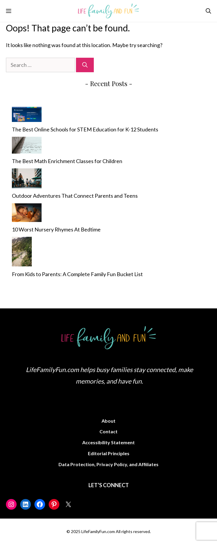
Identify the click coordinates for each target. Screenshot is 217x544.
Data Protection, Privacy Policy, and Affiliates (108, 464)
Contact (108, 431)
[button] (208, 11)
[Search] (85, 65)
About (108, 421)
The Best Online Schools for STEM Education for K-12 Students (85, 129)
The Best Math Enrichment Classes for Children (67, 161)
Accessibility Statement (108, 442)
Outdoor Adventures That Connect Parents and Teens (75, 195)
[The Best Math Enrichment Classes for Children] (27, 146)
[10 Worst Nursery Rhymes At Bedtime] (27, 214)
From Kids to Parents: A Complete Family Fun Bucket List (77, 274)
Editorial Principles (108, 453)
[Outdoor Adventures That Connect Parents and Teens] (27, 179)
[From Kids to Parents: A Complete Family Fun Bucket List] (22, 253)
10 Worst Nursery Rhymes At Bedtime (56, 229)
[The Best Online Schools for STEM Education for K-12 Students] (27, 116)
